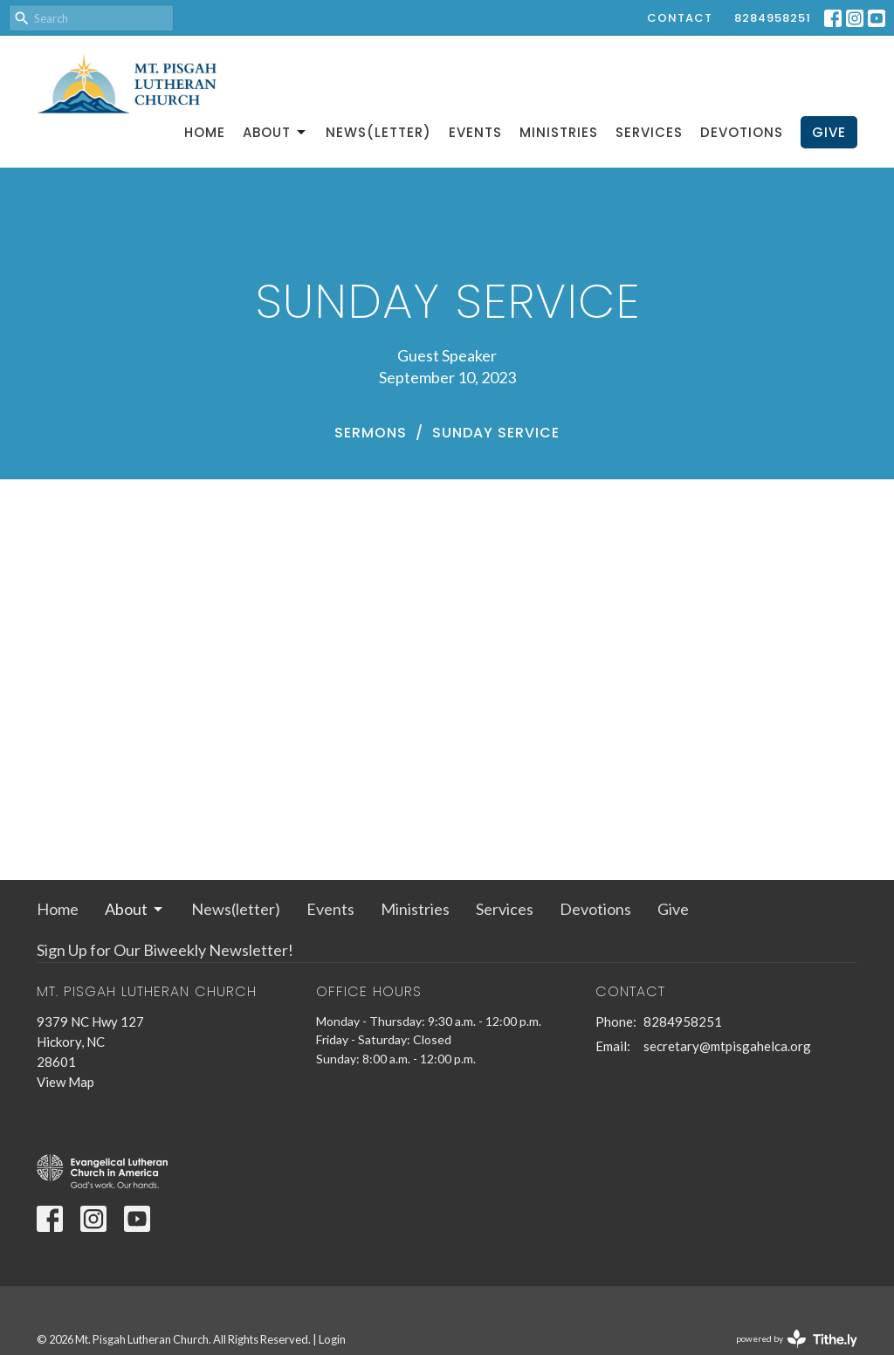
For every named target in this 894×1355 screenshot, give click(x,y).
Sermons (370, 433)
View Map (65, 1082)
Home (204, 132)
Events (475, 132)
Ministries (558, 132)
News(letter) (378, 132)
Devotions (741, 132)
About (275, 132)
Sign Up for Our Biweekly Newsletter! (165, 950)
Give (829, 132)
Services (649, 132)
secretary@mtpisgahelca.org (727, 1046)
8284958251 (772, 18)
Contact (679, 18)
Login (332, 1339)
